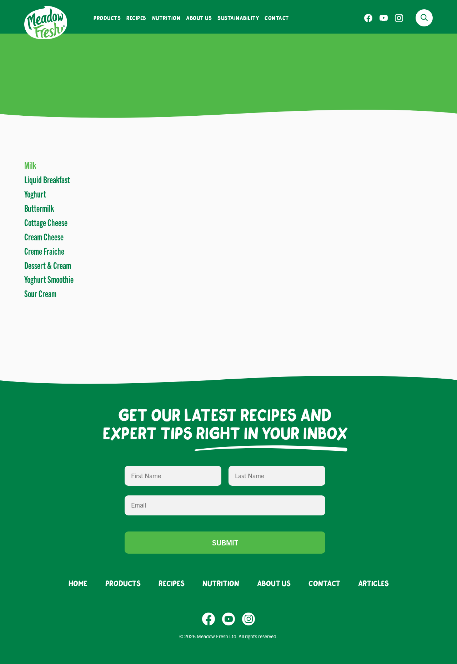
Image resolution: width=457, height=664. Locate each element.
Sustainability (238, 18)
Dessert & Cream (47, 265)
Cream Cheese (44, 236)
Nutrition (166, 18)
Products (107, 18)
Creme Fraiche (44, 250)
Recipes (136, 18)
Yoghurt (35, 193)
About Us (199, 18)
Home (78, 583)
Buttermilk (39, 208)
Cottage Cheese (45, 222)
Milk (30, 165)
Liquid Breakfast (47, 179)
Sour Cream (40, 293)
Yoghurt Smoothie (49, 279)
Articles (373, 583)
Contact (277, 18)
